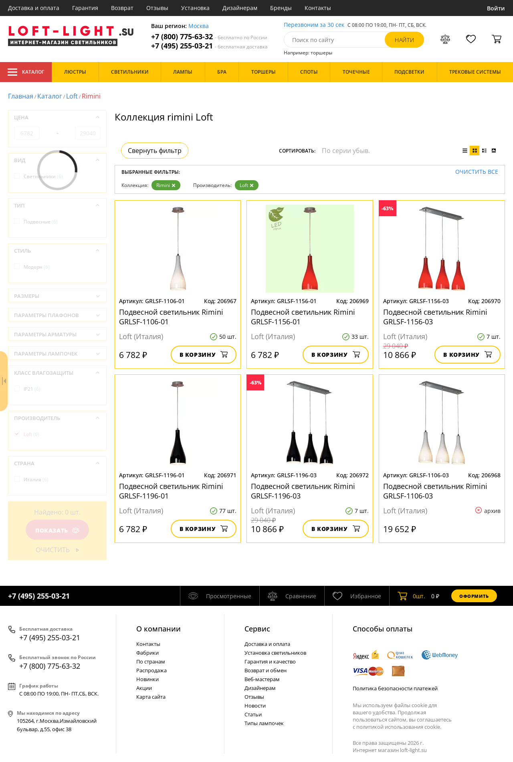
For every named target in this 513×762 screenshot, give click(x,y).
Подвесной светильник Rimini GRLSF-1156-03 (435, 316)
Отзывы (157, 8)
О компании (158, 628)
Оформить (474, 596)
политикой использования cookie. (398, 726)
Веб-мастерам (262, 679)
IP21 (32, 389)
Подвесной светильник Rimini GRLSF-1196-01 (171, 491)
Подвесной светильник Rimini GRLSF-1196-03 (303, 491)
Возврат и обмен (265, 670)
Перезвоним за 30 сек (314, 25)
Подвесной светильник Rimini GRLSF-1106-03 (435, 491)
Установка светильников (275, 652)
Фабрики (147, 652)
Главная (20, 96)
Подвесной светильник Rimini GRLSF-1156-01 (303, 316)
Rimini (166, 185)
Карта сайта (151, 696)
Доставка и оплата (33, 8)
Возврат (122, 8)
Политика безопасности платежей (395, 688)
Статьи (253, 714)
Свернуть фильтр (155, 150)
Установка (195, 8)
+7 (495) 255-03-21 (209, 45)
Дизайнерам (239, 8)
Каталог (26, 72)
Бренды (281, 8)
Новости (255, 705)
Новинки (147, 679)
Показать (57, 530)
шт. (411, 596)
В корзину (204, 354)
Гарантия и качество (270, 661)
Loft (72, 96)
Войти (496, 8)
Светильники (43, 176)
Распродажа (151, 670)
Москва (198, 26)
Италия (36, 479)
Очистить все (476, 172)
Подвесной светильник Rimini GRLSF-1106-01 (171, 316)
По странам (150, 661)
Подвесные (41, 221)
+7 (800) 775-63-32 (209, 36)
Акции (144, 688)
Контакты (318, 8)
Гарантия (85, 8)
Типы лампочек (264, 723)
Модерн (37, 266)
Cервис (257, 628)
